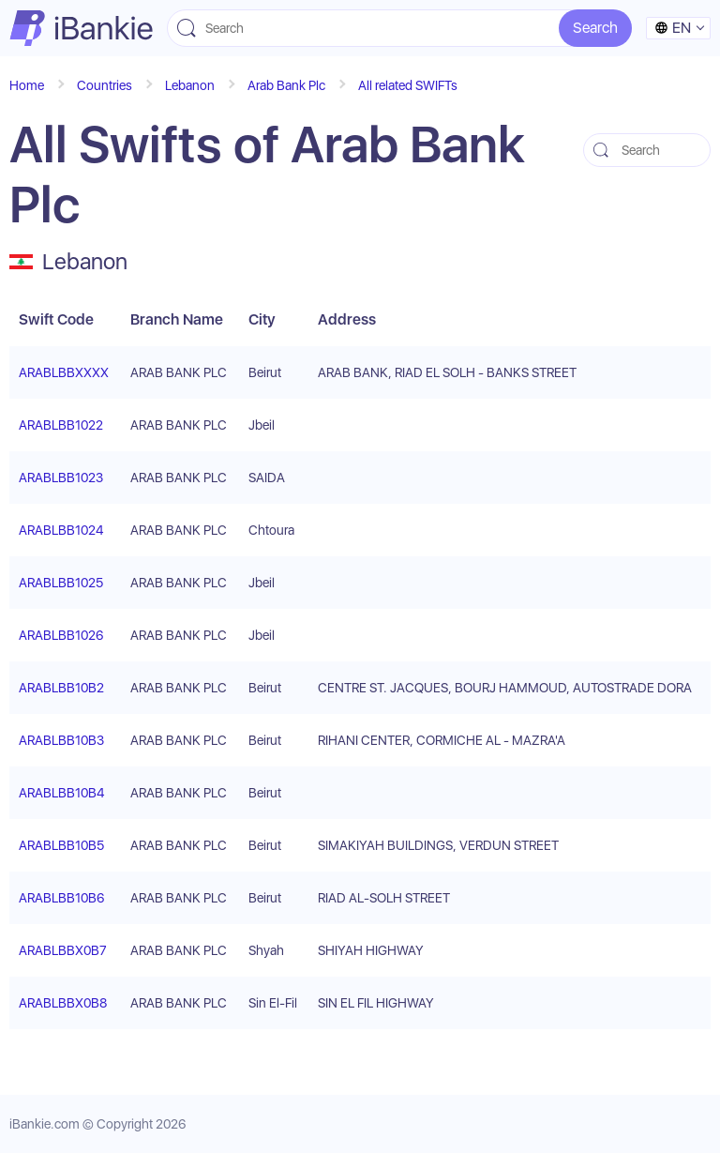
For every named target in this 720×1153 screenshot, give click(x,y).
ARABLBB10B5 (61, 845)
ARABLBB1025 (61, 582)
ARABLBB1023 (61, 477)
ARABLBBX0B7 (63, 950)
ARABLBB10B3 (61, 740)
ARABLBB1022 (61, 424)
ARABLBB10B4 (61, 792)
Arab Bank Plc (286, 85)
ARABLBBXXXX (64, 372)
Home (26, 85)
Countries (104, 85)
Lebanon (190, 85)
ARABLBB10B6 (61, 897)
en (672, 28)
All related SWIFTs (408, 85)
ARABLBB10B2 (61, 687)
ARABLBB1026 (61, 635)
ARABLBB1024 (61, 530)
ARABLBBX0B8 (63, 1002)
